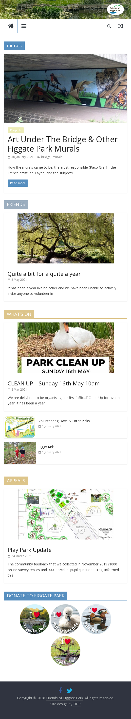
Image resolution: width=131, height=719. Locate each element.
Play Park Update (30, 549)
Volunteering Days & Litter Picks (64, 421)
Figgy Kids (46, 446)
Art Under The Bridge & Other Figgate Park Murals (63, 144)
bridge (46, 157)
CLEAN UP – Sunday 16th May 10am (54, 383)
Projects (15, 130)
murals (57, 157)
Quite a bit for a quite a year (44, 273)
